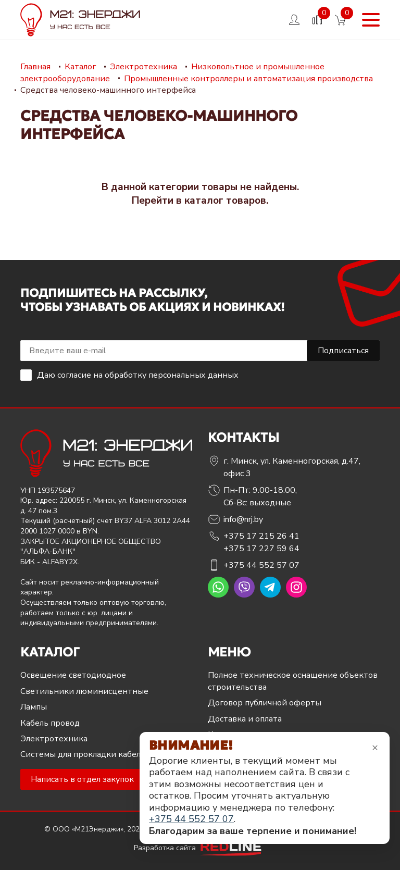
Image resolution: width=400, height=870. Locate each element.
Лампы (33, 707)
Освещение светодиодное (73, 675)
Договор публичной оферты (264, 703)
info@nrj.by (243, 519)
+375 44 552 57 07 (261, 565)
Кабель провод (50, 723)
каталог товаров (225, 200)
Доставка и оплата (245, 719)
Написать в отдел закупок (82, 779)
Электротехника (54, 738)
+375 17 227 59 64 (261, 548)
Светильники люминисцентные (84, 691)
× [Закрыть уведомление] (375, 747)
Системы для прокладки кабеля (82, 754)
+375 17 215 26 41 (261, 536)
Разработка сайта (200, 848)
